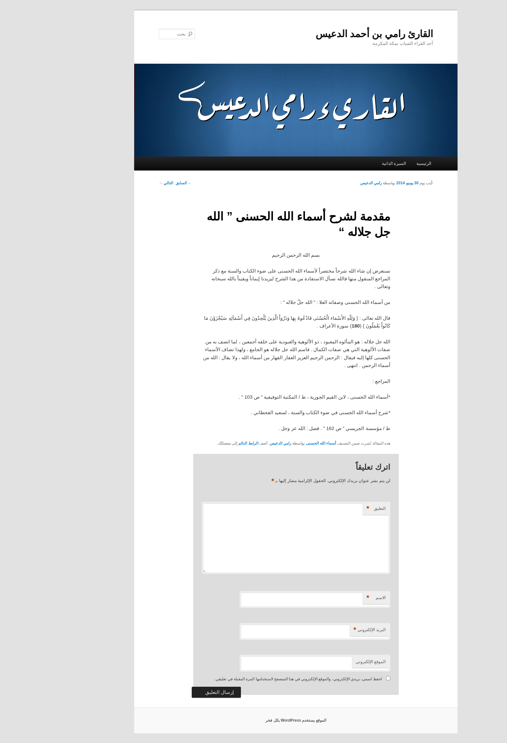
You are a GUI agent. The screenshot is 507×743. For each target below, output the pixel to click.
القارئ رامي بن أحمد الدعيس (332, 33)
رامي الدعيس (329, 183)
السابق (141, 183)
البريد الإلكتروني (327, 630)
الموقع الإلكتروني (328, 661)
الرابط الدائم (206, 443)
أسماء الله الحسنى (279, 443)
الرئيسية (381, 163)
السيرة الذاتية (352, 163)
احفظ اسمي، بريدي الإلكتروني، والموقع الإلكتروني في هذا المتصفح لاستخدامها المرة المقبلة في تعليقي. (256, 679)
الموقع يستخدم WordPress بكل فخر (253, 720)
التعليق (333, 508)
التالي (123, 183)
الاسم (333, 598)
